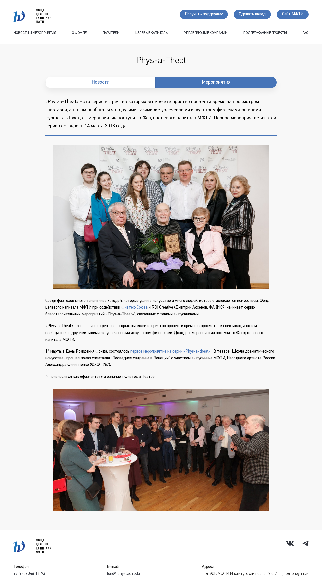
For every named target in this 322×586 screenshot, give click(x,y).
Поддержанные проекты (265, 33)
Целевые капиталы (151, 33)
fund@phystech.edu (123, 574)
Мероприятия (216, 82)
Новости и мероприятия (35, 33)
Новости (100, 82)
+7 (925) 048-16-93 (29, 574)
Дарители (110, 33)
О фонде (79, 33)
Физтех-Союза (134, 307)
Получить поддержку (204, 14)
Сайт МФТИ (292, 14)
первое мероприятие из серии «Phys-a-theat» (170, 351)
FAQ (305, 33)
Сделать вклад (252, 14)
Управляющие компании (205, 33)
